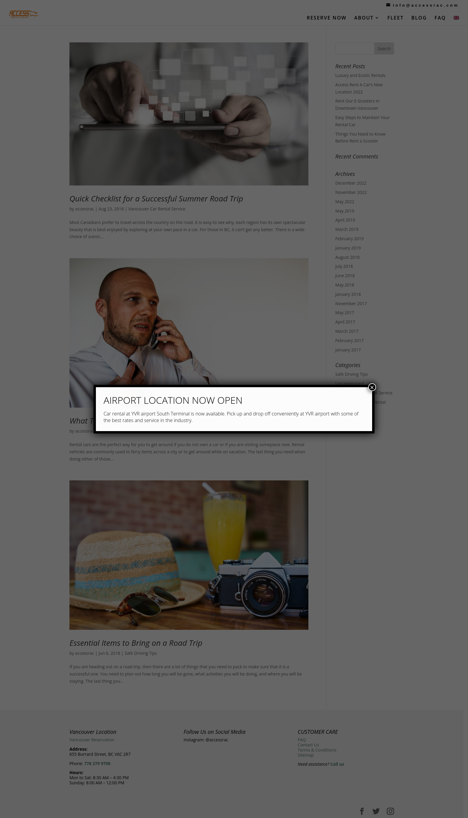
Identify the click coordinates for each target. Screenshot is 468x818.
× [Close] (372, 387)
